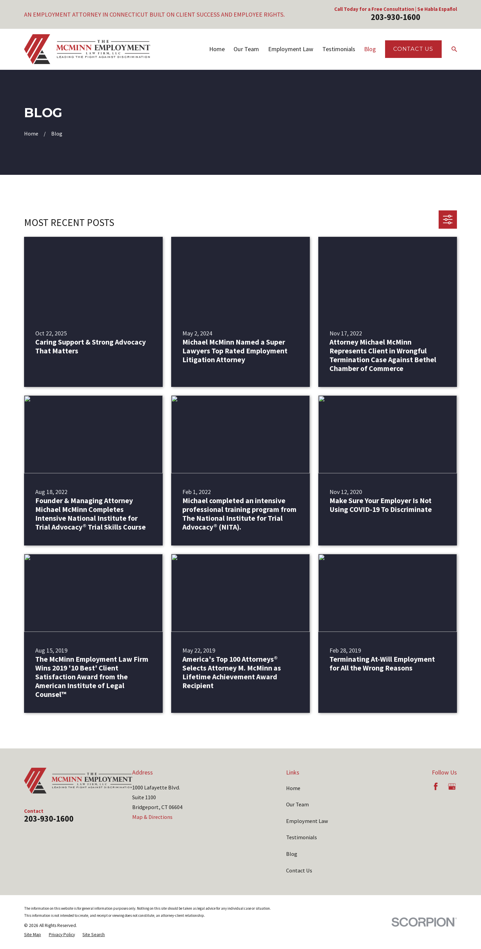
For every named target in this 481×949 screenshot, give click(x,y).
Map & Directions (152, 816)
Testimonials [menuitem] (338, 49)
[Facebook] (436, 786)
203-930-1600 (395, 17)
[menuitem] (32, 934)
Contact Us (413, 48)
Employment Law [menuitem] (290, 49)
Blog (291, 853)
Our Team (297, 804)
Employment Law (307, 821)
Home (293, 788)
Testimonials (301, 837)
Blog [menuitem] (370, 49)
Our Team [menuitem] (246, 49)
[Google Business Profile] (452, 786)
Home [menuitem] (217, 49)
